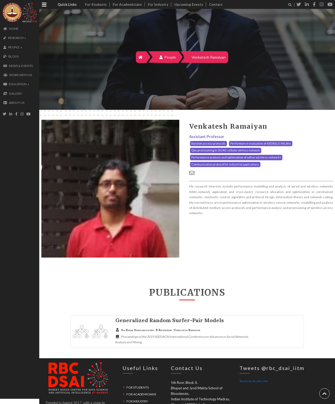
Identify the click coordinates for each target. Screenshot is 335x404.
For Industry (158, 4)
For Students (96, 4)
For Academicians (127, 4)
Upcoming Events (188, 4)
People (167, 57)
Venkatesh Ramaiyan (209, 57)
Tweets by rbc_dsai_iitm (253, 381)
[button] (14, 38)
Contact (215, 4)
